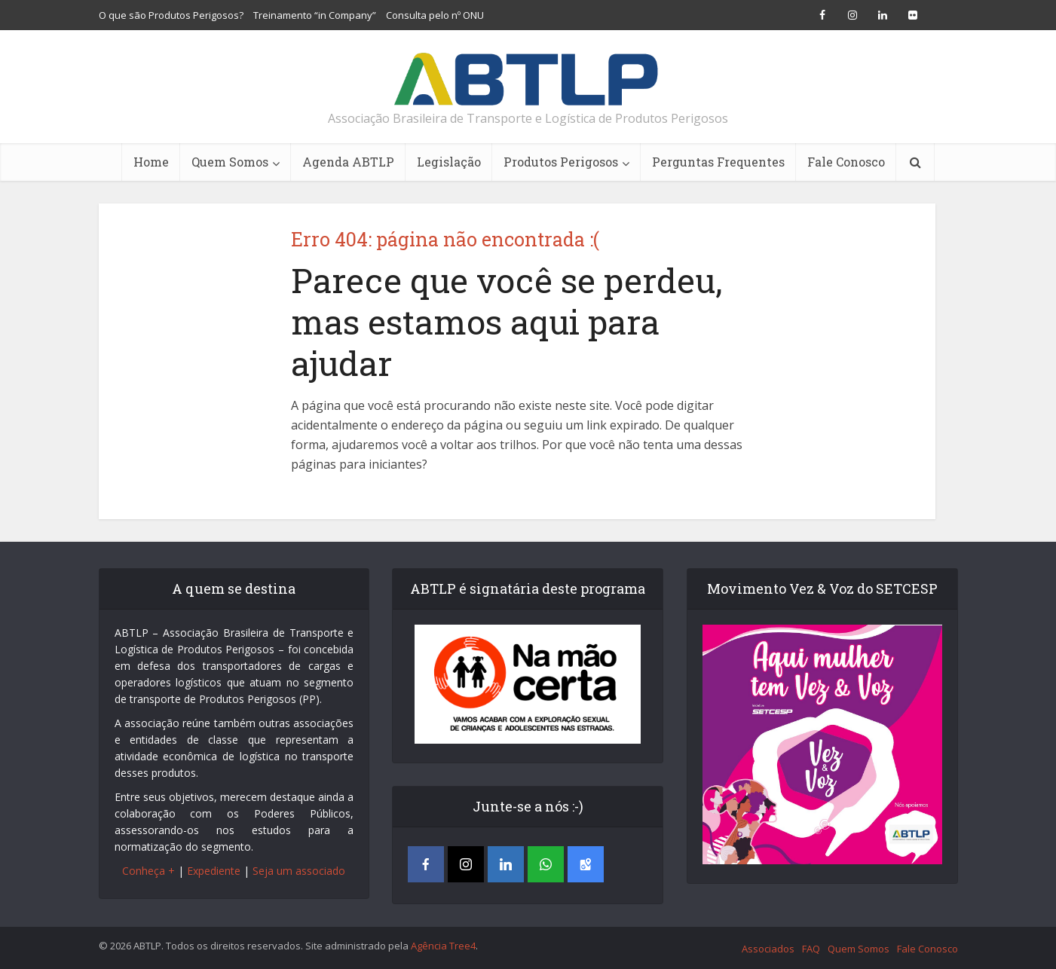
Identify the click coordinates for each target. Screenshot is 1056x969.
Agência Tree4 (443, 945)
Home (151, 162)
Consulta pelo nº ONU (435, 15)
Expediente (213, 871)
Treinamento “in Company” (314, 15)
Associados (768, 948)
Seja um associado (299, 871)
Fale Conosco (846, 162)
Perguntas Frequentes (718, 162)
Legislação (449, 162)
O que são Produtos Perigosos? (171, 15)
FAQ (811, 948)
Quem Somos (229, 162)
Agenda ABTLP (348, 162)
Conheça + (148, 871)
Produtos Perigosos (561, 162)
